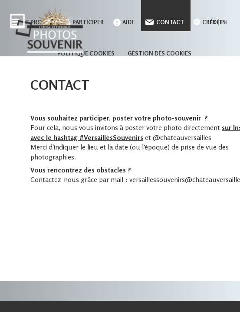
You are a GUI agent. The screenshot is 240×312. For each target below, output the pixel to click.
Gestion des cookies (159, 53)
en (223, 22)
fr (212, 22)
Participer (88, 22)
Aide (128, 22)
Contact (170, 22)
